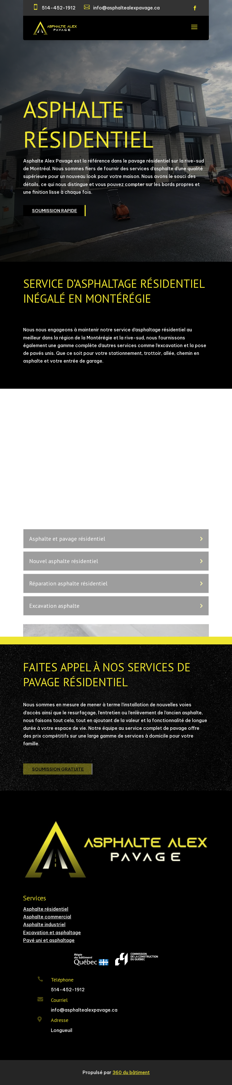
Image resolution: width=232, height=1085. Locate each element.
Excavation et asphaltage (52, 932)
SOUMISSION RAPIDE (54, 212)
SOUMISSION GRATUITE (58, 772)
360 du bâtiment (131, 1072)
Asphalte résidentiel (45, 909)
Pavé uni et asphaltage (49, 940)
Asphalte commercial (47, 917)
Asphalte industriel (44, 924)
